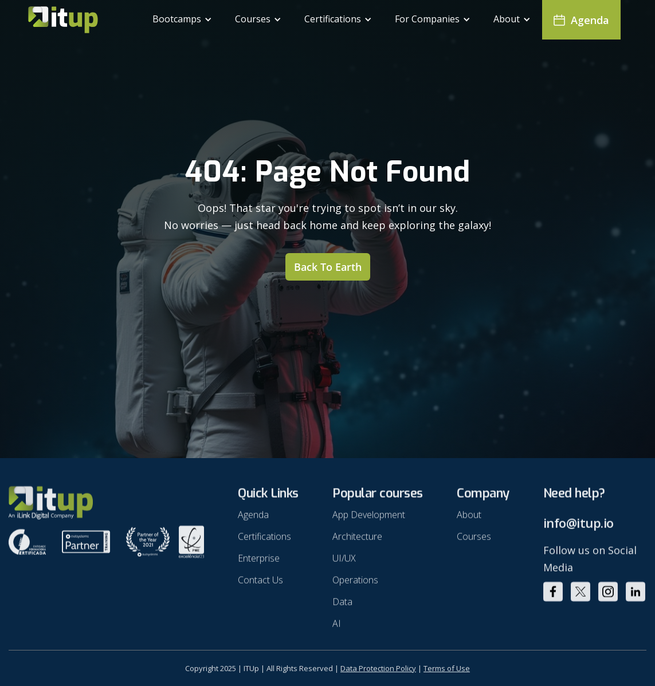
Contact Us (260, 584)
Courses (474, 540)
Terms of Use (446, 668)
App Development (368, 518)
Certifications (264, 540)
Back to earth (328, 267)
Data (342, 606)
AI (336, 627)
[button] (182, 20)
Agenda (253, 518)
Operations (355, 584)
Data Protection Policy (378, 668)
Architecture (357, 540)
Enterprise (259, 562)
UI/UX (344, 562)
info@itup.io (578, 527)
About (469, 518)
